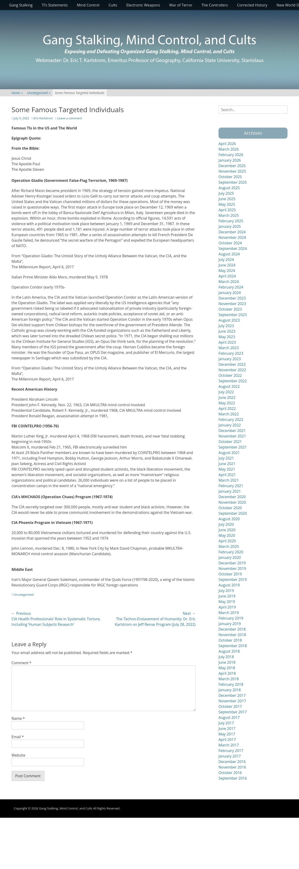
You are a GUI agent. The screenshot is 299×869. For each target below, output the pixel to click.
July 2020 (226, 524)
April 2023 (227, 342)
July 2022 (226, 391)
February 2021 (230, 485)
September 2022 (232, 380)
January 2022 (229, 425)
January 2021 (229, 491)
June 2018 (227, 662)
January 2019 (229, 623)
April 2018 (227, 673)
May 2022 (226, 403)
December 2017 (232, 695)
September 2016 (232, 778)
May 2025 (226, 204)
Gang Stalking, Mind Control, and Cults (65, 808)
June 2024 (227, 265)
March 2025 (228, 215)
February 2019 (230, 618)
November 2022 (232, 369)
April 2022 (227, 408)
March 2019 (228, 612)
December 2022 (232, 364)
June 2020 (227, 529)
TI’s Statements (55, 5)
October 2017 (230, 706)
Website (18, 755)
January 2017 (229, 756)
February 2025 (230, 220)
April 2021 (227, 474)
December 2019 (232, 563)
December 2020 (232, 496)
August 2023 (229, 320)
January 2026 (229, 160)
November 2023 (232, 303)
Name (18, 718)
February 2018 (230, 684)
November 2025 (232, 171)
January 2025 (229, 226)
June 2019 (227, 596)
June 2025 (227, 198)
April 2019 (227, 607)
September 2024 (232, 248)
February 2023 (230, 353)
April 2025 (227, 209)
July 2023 (226, 325)
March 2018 (228, 678)
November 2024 (232, 237)
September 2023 (232, 314)
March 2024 (228, 281)
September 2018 (232, 645)
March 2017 (228, 745)
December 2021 (232, 430)
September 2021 (232, 447)
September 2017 (232, 712)
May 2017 (226, 734)
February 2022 (230, 419)
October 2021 (230, 441)
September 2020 (232, 513)
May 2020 (226, 535)
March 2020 (228, 546)
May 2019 (226, 601)
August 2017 (229, 717)
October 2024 (230, 243)
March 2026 (228, 149)
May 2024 (226, 270)
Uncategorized (38, 92)
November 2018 (232, 634)
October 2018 (230, 640)
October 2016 (230, 772)
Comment (22, 662)
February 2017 (230, 750)
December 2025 (232, 165)
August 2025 (229, 187)
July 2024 (226, 259)
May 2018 (226, 667)
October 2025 (230, 176)
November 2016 (232, 767)
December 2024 (232, 231)
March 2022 (228, 414)
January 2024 (229, 292)
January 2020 (229, 557)
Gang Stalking (21, 5)
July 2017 (226, 723)
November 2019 (232, 568)
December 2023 (232, 298)
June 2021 (227, 463)
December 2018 (232, 629)
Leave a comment (69, 118)
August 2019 (229, 585)
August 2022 (229, 386)
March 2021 (228, 480)
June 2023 (227, 331)
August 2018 (229, 651)
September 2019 (232, 579)
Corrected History (252, 5)
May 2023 (226, 336)
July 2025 (226, 193)
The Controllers (214, 5)
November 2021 (232, 436)
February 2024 (230, 287)
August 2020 (229, 518)
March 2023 (228, 347)
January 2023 (229, 358)
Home (17, 92)
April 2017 (227, 739)
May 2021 (226, 469)
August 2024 (229, 254)
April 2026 (227, 143)
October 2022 (230, 375)
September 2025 (232, 182)
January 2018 (229, 689)
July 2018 (226, 656)
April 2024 (227, 276)
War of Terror (181, 5)
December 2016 (232, 761)
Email (18, 736)
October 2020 (230, 507)
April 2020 (227, 540)
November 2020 (232, 502)
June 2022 (227, 397)
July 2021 (226, 458)
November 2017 (232, 700)
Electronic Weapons (143, 5)
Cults (113, 5)
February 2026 (230, 154)
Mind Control (88, 5)
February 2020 (230, 552)
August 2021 (229, 452)
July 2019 (226, 590)
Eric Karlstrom (43, 118)
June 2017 (227, 728)
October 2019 (230, 574)
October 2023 (230, 309)
